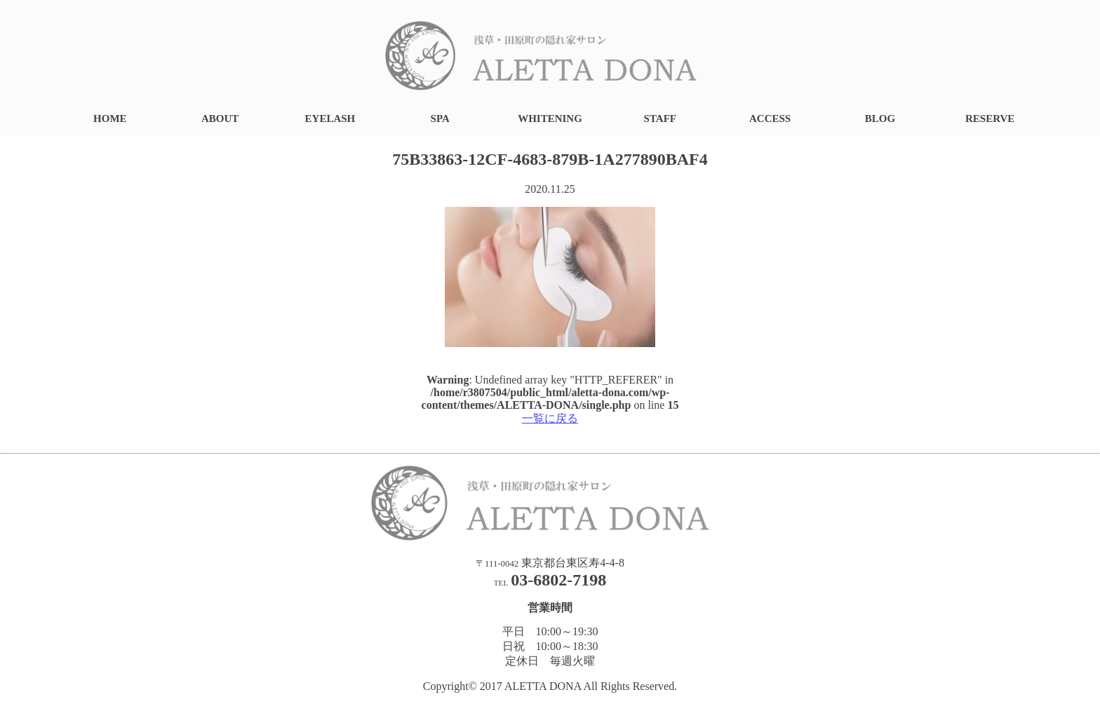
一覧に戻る (550, 418)
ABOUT (220, 118)
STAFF (660, 118)
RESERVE (989, 118)
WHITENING (550, 118)
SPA (440, 118)
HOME (110, 118)
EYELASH (330, 118)
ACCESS (770, 118)
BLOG (880, 118)
